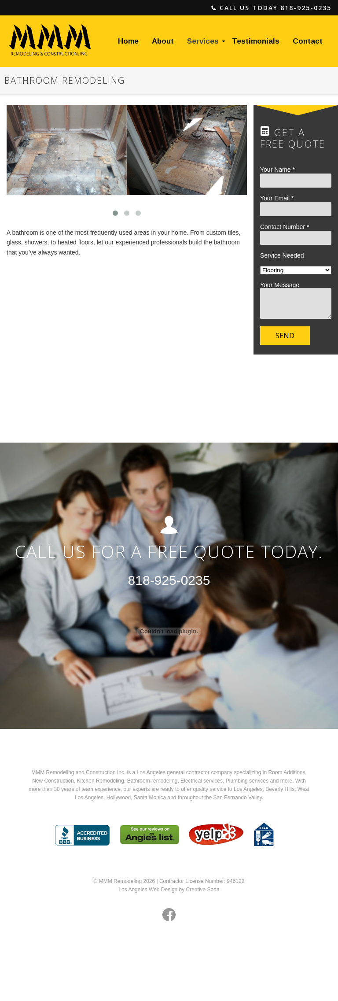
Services (203, 41)
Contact (308, 41)
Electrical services (201, 781)
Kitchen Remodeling (100, 781)
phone (214, 8)
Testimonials (255, 41)
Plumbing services (247, 781)
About (163, 41)
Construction (59, 781)
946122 (235, 881)
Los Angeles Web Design (147, 889)
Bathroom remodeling (152, 781)
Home (128, 41)
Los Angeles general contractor (173, 772)
